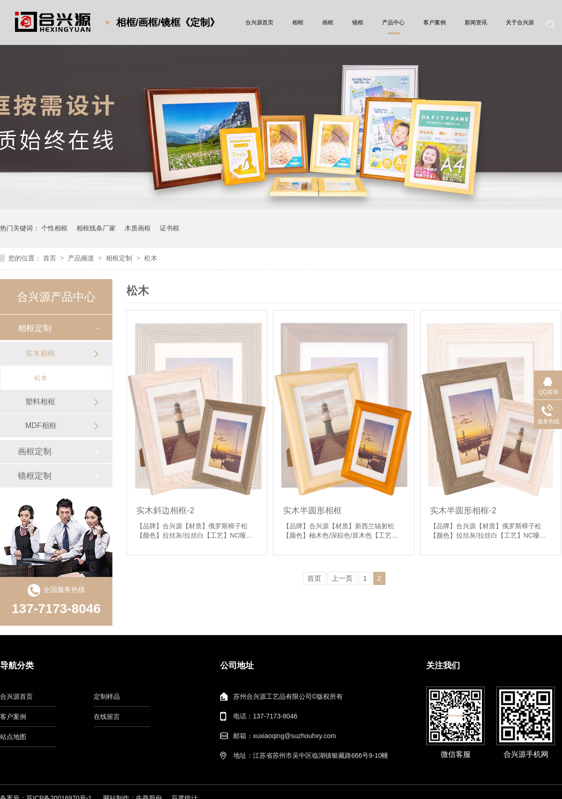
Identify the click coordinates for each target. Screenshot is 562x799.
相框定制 (120, 258)
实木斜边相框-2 (165, 510)
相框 (297, 22)
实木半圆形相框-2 (463, 510)
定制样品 (107, 696)
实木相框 (40, 353)
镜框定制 (35, 476)
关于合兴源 (520, 22)
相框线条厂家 (96, 228)
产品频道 (82, 258)
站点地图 (13, 736)
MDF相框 (41, 425)
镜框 (357, 22)
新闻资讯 (476, 22)
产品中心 (393, 22)
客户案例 (434, 22)
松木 (150, 258)
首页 (50, 258)
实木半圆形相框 (312, 510)
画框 (327, 22)
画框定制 (35, 451)
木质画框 (138, 228)
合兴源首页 (259, 22)
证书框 (169, 228)
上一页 (342, 578)
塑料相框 (40, 402)
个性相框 (54, 228)
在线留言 (107, 716)
